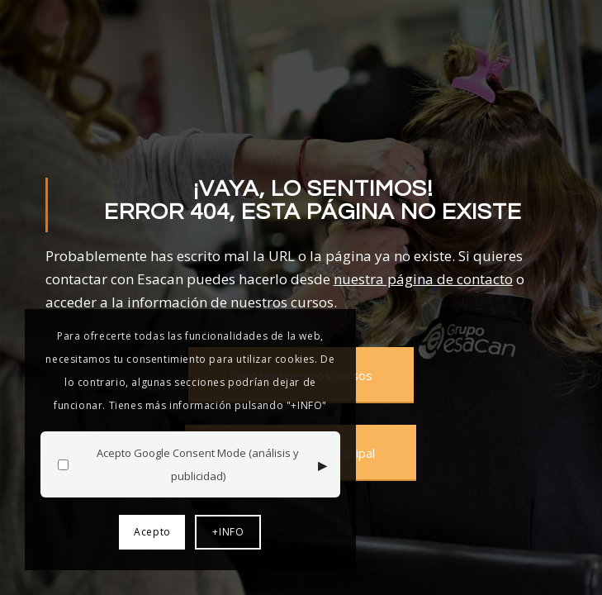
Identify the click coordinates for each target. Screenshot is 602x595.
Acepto (152, 532)
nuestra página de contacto (423, 278)
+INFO (228, 532)
